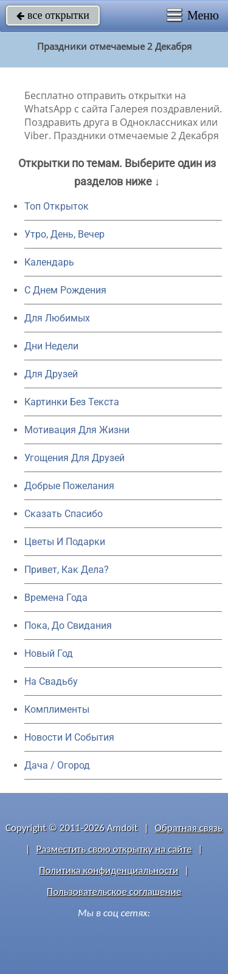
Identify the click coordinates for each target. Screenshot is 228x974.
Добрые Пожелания (69, 486)
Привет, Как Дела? (66, 569)
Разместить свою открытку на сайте (114, 849)
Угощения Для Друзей (74, 458)
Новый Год (48, 653)
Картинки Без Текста (71, 402)
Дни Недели (51, 346)
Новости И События (69, 737)
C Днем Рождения (65, 290)
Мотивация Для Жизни (77, 430)
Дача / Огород (57, 765)
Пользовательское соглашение (114, 891)
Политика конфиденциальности (108, 870)
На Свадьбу (51, 681)
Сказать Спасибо (63, 514)
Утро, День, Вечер (64, 234)
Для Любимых (57, 318)
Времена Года (56, 597)
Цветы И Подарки (64, 541)
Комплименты (56, 709)
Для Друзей (51, 374)
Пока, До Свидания (68, 625)
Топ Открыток (56, 206)
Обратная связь (188, 827)
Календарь (49, 262)
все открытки (52, 15)
